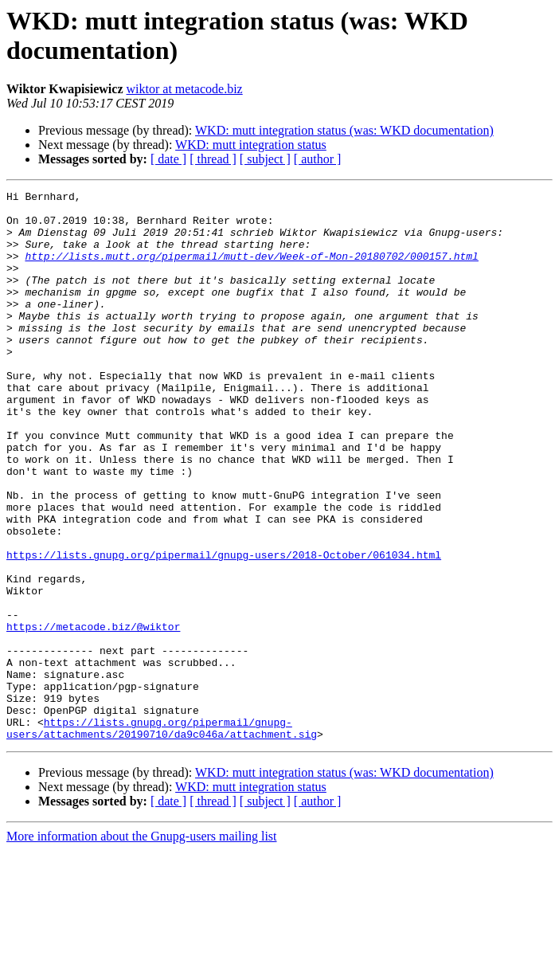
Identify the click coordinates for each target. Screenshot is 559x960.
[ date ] (168, 159)
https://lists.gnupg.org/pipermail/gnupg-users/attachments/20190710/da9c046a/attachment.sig (161, 836)
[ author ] (318, 159)
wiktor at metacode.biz (185, 89)
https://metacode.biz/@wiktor (93, 714)
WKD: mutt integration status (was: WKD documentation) (344, 130)
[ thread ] (213, 159)
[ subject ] (265, 159)
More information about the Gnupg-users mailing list (141, 946)
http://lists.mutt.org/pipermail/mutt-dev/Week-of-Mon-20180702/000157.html (251, 270)
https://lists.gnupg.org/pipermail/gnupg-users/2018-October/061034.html (223, 628)
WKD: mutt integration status (250, 144)
